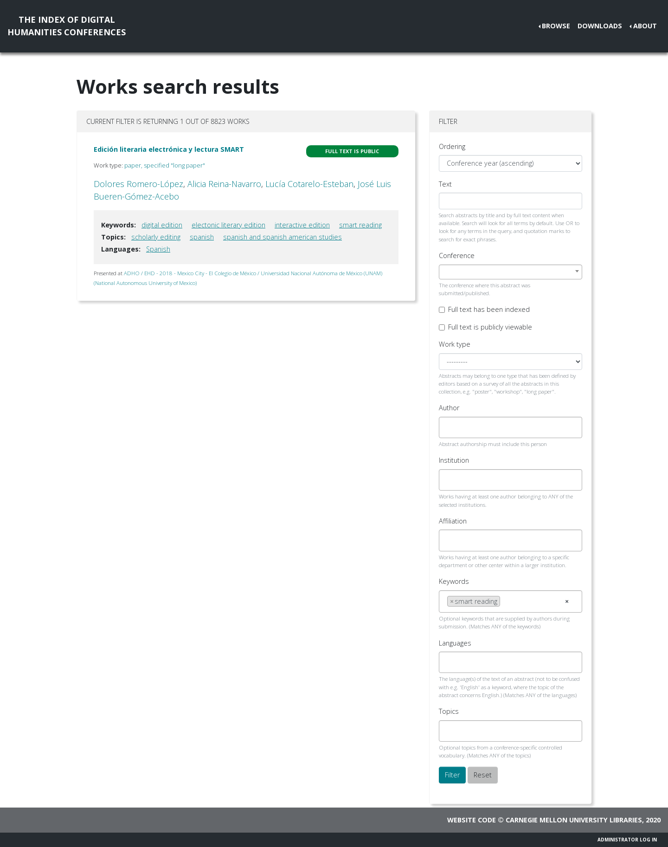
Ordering (452, 146)
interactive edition (302, 224)
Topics (449, 711)
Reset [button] (483, 774)
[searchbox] (449, 427)
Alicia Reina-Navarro (224, 183)
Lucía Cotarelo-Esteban (309, 183)
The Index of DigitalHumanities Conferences (66, 26)
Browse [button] (556, 25)
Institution (454, 460)
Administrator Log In (627, 839)
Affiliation (453, 521)
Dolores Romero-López (138, 183)
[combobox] (510, 272)
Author (449, 407)
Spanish (158, 249)
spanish (202, 237)
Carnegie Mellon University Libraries (574, 819)
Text (445, 184)
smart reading (360, 224)
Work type (454, 344)
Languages (455, 643)
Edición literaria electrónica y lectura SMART (169, 149)
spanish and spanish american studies (282, 237)
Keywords (454, 581)
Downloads (600, 25)
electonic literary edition (228, 224)
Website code (471, 819)
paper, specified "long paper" (164, 165)
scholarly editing (155, 237)
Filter (452, 774)
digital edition (161, 224)
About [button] (645, 25)
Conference (457, 255)
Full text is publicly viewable (490, 327)
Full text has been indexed (489, 309)
